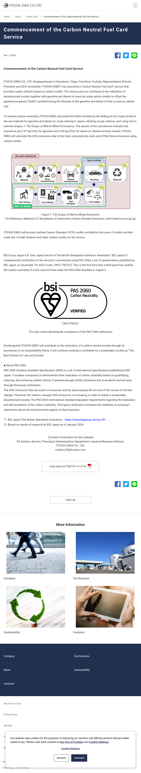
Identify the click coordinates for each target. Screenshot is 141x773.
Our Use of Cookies (72, 742)
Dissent (61, 757)
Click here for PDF (70, 466)
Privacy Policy (10, 714)
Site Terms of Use (12, 703)
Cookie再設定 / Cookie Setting (15, 768)
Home (7, 16)
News (18, 16)
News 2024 (32, 16)
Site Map (8, 725)
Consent (79, 757)
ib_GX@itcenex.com (73, 449)
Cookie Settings (99, 742)
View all (70, 500)
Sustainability (82, 669)
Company (9, 656)
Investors (9, 683)
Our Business (81, 656)
